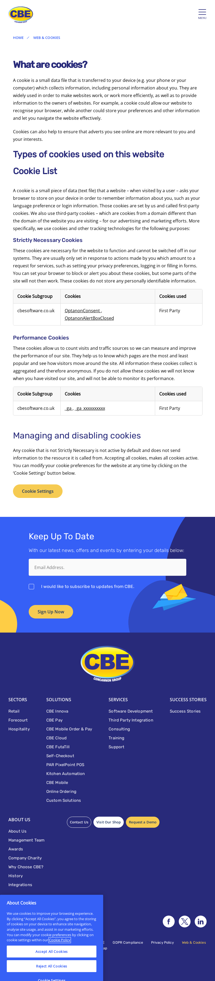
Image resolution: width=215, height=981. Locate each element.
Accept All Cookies (51, 971)
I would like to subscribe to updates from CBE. (87, 586)
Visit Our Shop (108, 822)
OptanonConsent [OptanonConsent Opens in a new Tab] (83, 311)
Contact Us (79, 822)
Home (18, 38)
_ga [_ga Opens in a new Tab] (69, 408)
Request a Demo (143, 822)
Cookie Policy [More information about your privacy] (59, 959)
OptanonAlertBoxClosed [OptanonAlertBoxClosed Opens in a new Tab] (89, 318)
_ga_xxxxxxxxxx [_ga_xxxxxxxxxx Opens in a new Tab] (90, 408)
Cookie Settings (38, 491)
